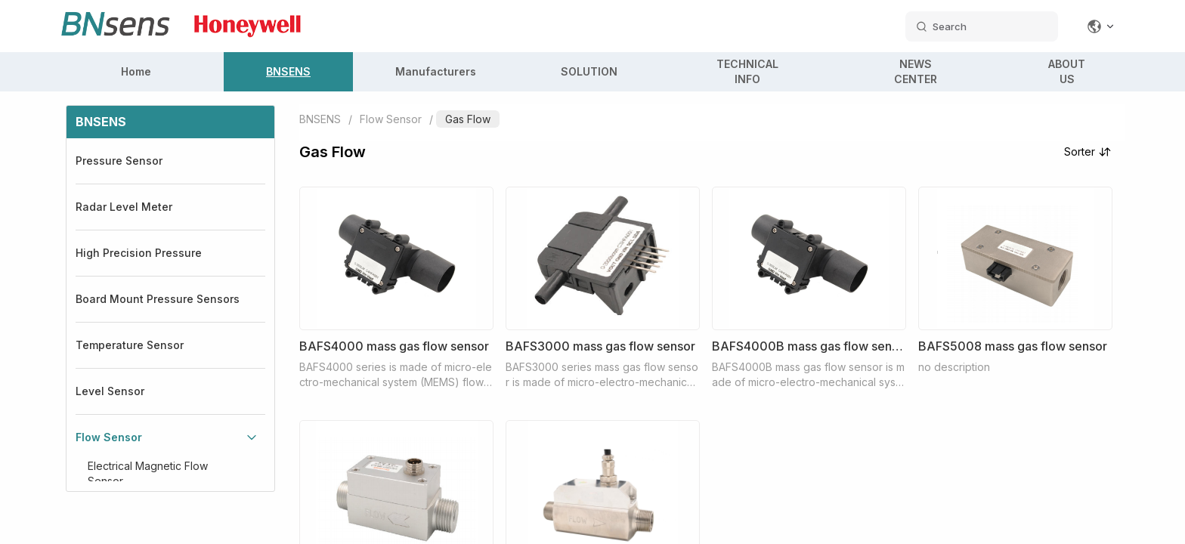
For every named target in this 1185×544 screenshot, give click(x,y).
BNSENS (288, 71)
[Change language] (1101, 26)
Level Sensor (110, 391)
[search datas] (981, 26)
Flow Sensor (109, 437)
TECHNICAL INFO (747, 71)
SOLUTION (589, 71)
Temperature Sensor (130, 344)
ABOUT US (1066, 71)
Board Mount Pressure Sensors (158, 298)
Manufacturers (435, 71)
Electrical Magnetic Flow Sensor (148, 473)
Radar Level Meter (124, 206)
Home (136, 71)
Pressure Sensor (119, 160)
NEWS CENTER (915, 71)
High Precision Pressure (139, 252)
